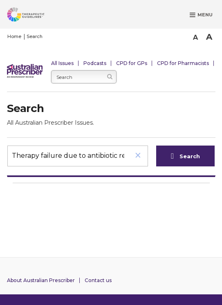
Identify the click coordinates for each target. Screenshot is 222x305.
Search (35, 36)
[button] (138, 156)
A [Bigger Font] (209, 37)
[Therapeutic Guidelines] (35, 16)
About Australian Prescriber (41, 280)
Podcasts (94, 63)
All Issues (62, 63)
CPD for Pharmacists (183, 63)
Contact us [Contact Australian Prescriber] (98, 280)
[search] (68, 155)
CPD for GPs (131, 63)
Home (14, 36)
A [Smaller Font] (195, 37)
